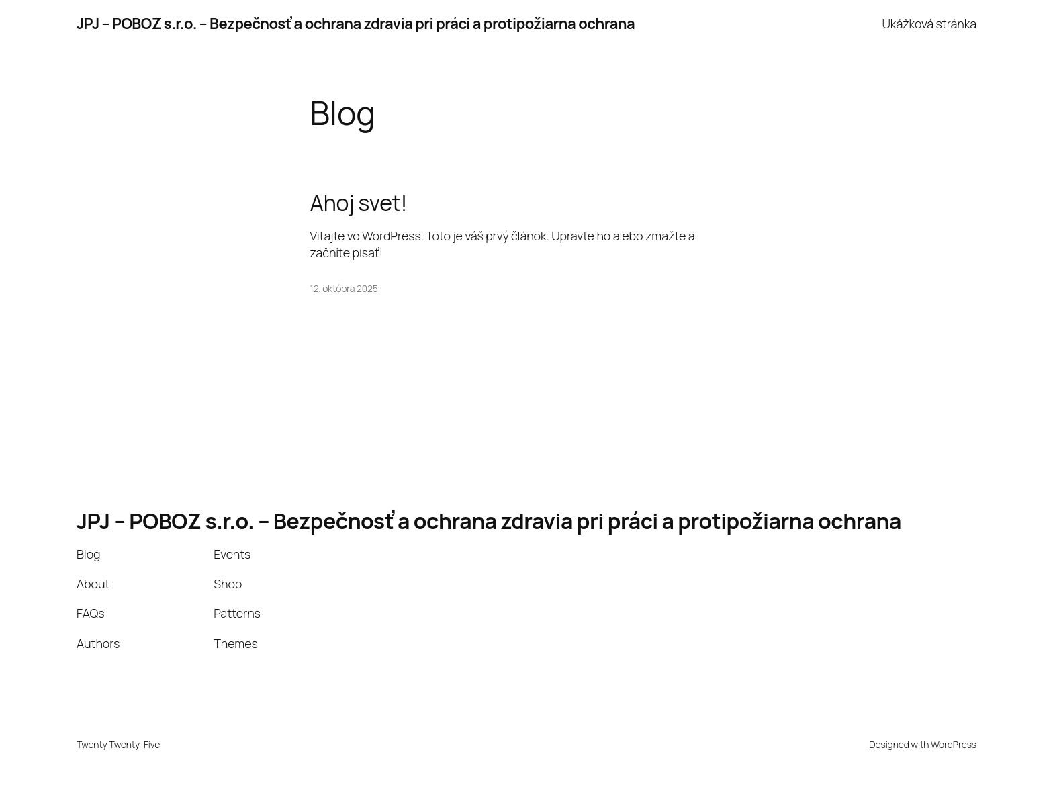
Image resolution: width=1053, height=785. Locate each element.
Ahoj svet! (359, 203)
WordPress (953, 744)
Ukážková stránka (929, 23)
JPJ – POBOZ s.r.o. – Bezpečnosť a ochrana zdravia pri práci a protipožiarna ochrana (356, 23)
